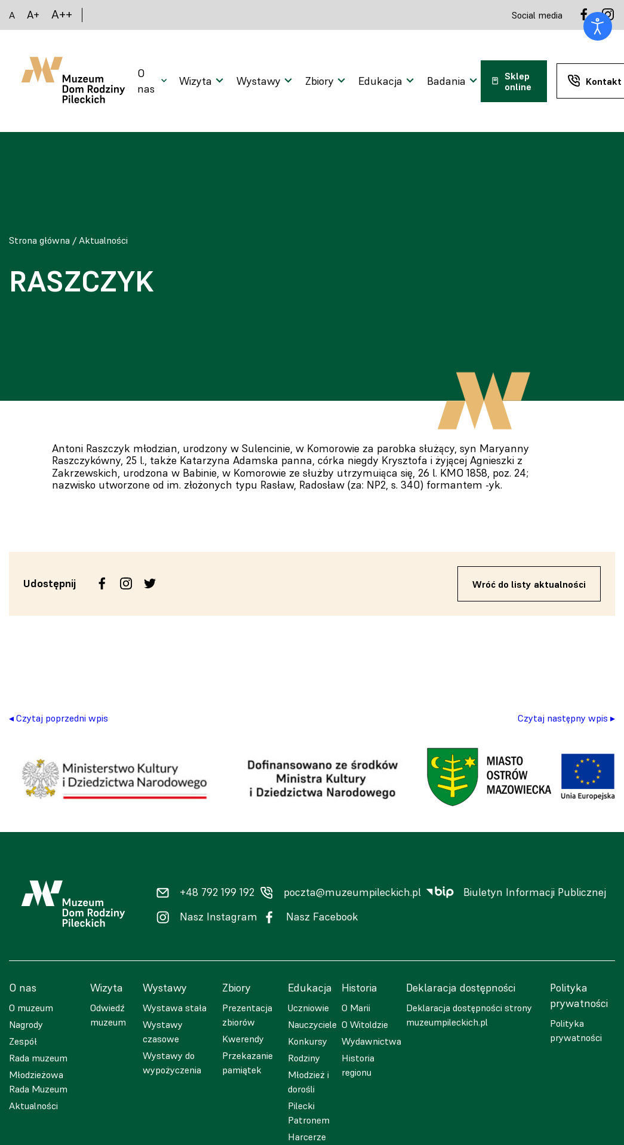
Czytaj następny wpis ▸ (566, 718)
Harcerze (307, 1137)
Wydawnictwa (371, 1041)
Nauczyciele (312, 1024)
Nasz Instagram (218, 917)
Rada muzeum (38, 1058)
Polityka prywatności (576, 1030)
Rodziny (304, 1058)
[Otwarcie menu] (153, 81)
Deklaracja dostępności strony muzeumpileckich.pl (469, 1015)
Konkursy (307, 1041)
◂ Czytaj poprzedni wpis (58, 718)
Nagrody (26, 1024)
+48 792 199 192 (217, 892)
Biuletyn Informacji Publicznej (534, 892)
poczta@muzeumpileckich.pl (352, 892)
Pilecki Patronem (309, 1113)
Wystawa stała (175, 1008)
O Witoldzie (365, 1024)
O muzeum (31, 1008)
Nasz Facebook (322, 917)
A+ (33, 15)
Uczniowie (308, 1008)
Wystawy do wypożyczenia (172, 1062)
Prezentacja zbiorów (247, 1015)
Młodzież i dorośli (308, 1082)
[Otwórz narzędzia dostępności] (597, 26)
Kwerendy (243, 1039)
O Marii (356, 1008)
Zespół (23, 1041)
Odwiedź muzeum (108, 1015)
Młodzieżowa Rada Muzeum (38, 1082)
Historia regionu (358, 1065)
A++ (61, 15)
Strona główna (39, 240)
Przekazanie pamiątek (247, 1062)
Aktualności (103, 240)
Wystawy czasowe (163, 1031)
